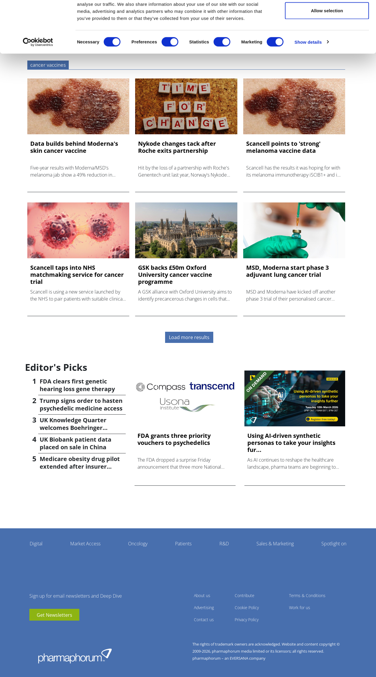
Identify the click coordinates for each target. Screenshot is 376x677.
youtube (34, 629)
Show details (308, 66)
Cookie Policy (247, 607)
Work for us (299, 607)
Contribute (244, 595)
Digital (36, 543)
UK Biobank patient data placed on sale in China (75, 443)
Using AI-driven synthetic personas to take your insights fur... (291, 442)
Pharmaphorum (75, 656)
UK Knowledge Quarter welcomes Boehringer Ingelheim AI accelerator (75, 427)
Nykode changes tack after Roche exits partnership (177, 147)
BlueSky (51, 629)
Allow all (327, 15)
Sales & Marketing (275, 543)
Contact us (204, 619)
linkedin (43, 629)
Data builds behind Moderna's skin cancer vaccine (74, 147)
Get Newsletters (54, 615)
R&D (224, 543)
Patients (183, 543)
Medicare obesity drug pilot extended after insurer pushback (80, 466)
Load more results (189, 337)
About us (202, 595)
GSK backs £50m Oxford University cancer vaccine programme (175, 274)
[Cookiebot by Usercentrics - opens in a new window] (38, 66)
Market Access (85, 543)
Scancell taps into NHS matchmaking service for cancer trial (77, 274)
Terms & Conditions (307, 595)
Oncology (137, 543)
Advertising (204, 607)
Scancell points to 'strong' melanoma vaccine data (283, 147)
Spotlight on (333, 543)
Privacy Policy (246, 619)
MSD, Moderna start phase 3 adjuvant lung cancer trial (287, 271)
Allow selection (327, 34)
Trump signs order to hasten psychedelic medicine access (81, 404)
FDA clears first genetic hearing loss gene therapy (77, 385)
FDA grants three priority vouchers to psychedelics (174, 439)
